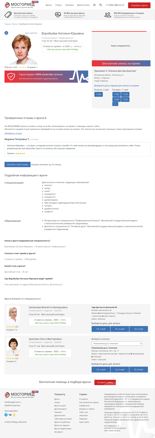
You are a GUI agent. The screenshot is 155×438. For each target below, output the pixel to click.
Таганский (102, 359)
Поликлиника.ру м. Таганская (104, 348)
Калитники (96, 316)
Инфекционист (66, 38)
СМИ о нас (83, 412)
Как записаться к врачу (89, 402)
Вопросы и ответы (87, 409)
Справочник (84, 405)
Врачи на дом (60, 405)
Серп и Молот (108, 316)
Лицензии (83, 415)
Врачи (57, 399)
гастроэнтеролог (36, 310)
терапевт (58, 310)
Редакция (83, 418)
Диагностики (83, 5)
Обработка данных (12, 405)
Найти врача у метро (63, 418)
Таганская (96, 356)
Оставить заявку (105, 382)
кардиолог (48, 310)
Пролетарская (137, 353)
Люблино (101, 319)
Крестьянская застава (107, 353)
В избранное (6, 33)
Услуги (57, 402)
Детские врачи (60, 409)
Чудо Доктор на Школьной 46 (104, 307)
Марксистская (124, 353)
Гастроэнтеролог (50, 38)
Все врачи (58, 432)
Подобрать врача (139, 5)
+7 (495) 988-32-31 (115, 5)
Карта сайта (84, 422)
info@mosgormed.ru (13, 402)
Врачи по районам (62, 422)
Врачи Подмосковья (62, 428)
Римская (136, 313)
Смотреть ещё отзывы (17, 164)
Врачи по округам (61, 425)
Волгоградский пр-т (106, 313)
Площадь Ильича (124, 313)
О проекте (83, 399)
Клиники (58, 412)
